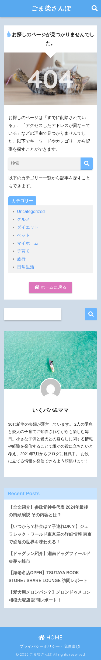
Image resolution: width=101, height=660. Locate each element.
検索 (91, 314)
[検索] (87, 163)
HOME (50, 637)
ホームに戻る (50, 287)
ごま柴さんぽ (51, 8)
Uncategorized (31, 211)
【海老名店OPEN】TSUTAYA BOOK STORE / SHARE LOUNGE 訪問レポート (48, 576)
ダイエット (28, 227)
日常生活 (25, 267)
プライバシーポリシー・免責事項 (49, 646)
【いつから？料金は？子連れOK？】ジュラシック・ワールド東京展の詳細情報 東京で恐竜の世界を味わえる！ (50, 534)
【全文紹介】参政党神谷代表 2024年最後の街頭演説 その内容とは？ (48, 511)
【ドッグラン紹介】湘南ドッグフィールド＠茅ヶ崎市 (49, 557)
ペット (23, 235)
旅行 (21, 259)
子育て (23, 251)
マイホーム (28, 243)
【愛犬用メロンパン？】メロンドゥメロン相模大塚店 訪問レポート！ (49, 596)
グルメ (23, 219)
